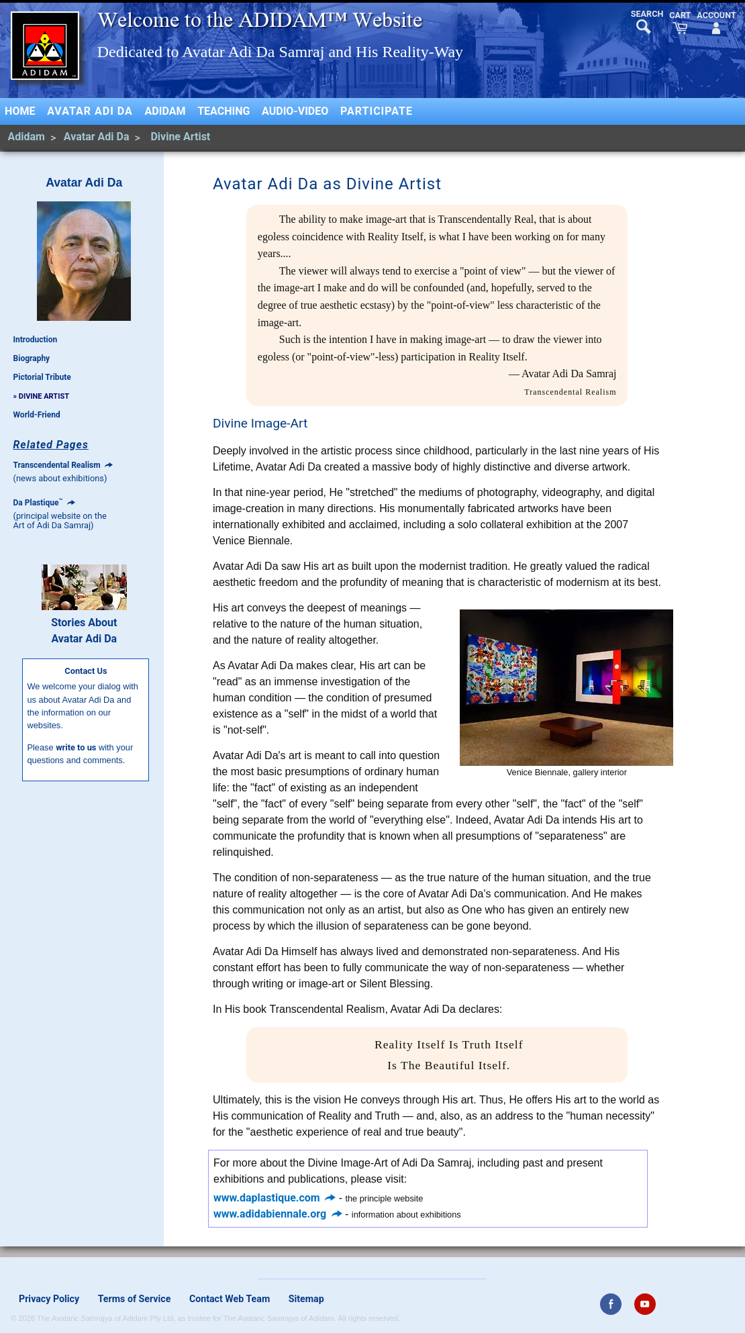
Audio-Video (295, 111)
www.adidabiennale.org (277, 1213)
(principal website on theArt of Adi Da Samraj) (60, 520)
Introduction (35, 339)
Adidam (165, 111)
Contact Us (85, 671)
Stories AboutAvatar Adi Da (84, 630)
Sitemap (306, 1298)
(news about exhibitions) (60, 478)
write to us (76, 747)
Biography (31, 358)
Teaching (223, 111)
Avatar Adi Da (90, 111)
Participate (376, 111)
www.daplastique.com (274, 1197)
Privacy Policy (49, 1298)
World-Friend (36, 414)
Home (20, 111)
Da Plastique (44, 502)
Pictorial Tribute (42, 377)
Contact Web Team (229, 1298)
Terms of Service (134, 1298)
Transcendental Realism (63, 465)
